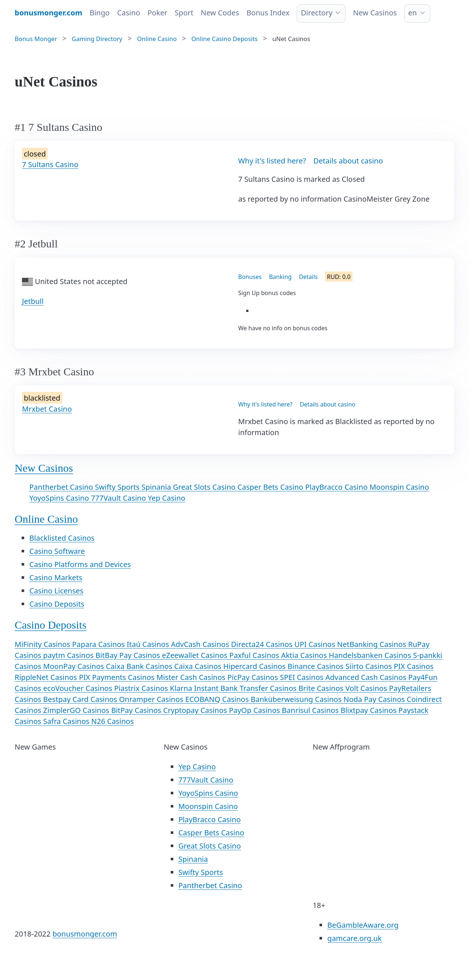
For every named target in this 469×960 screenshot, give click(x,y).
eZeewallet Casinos (195, 655)
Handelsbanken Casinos (371, 655)
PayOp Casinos (255, 710)
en (412, 13)
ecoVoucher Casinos (78, 688)
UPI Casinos (315, 644)
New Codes (220, 13)
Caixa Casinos (198, 666)
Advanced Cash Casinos (366, 677)
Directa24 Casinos (263, 644)
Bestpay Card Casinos (81, 699)
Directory (316, 13)
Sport (184, 13)
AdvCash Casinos (201, 644)
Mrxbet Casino (47, 409)
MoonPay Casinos (74, 666)
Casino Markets (55, 577)
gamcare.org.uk (354, 938)
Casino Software (57, 551)
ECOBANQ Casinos (218, 699)
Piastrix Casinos (142, 688)
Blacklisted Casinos (62, 538)
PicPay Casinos (254, 677)
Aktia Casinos (305, 655)
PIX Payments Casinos (117, 677)
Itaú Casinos (149, 644)
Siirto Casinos (370, 666)
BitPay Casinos (137, 710)
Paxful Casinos (255, 655)
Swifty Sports (118, 487)
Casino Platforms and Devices (80, 564)
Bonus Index (268, 13)
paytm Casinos (69, 655)
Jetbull (33, 301)
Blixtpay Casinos (369, 710)
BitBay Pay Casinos (129, 655)
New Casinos (375, 13)
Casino (128, 13)
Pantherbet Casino (62, 487)
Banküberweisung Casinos (297, 699)
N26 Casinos (112, 721)
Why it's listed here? (272, 161)
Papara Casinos (99, 644)
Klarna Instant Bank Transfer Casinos (234, 688)
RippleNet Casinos (47, 677)
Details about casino (348, 161)
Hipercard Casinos (255, 666)
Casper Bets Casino (271, 487)
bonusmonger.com (84, 934)
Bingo (99, 13)
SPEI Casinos (302, 677)
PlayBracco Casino (337, 487)
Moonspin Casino (399, 487)
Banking (280, 277)
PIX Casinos (413, 666)
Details (308, 277)
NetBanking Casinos (372, 644)
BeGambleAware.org (362, 925)
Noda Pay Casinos (375, 699)
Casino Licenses (56, 591)
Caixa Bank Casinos (140, 666)
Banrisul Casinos (311, 710)
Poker (157, 13)
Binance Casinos (317, 666)
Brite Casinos (322, 688)
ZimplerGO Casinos (77, 710)
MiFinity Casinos (43, 644)
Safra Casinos (67, 721)
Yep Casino (166, 498)
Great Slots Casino (205, 487)
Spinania (157, 487)
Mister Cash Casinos (192, 677)
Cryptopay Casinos (196, 710)
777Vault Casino (119, 498)
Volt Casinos (367, 688)
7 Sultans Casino (50, 164)
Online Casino (46, 519)
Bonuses (250, 277)
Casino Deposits (56, 604)
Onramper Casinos (152, 699)
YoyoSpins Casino (60, 498)
